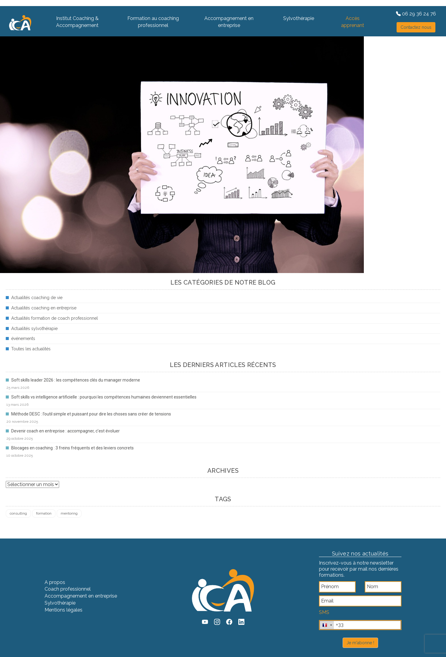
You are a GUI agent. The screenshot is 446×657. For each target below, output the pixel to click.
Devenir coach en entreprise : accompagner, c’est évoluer (65, 431)
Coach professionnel (68, 589)
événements (23, 338)
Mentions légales (63, 610)
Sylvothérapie (298, 18)
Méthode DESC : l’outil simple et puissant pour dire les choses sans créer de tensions (91, 414)
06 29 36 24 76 (416, 14)
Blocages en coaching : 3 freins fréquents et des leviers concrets (72, 447)
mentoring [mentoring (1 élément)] (69, 513)
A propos (55, 582)
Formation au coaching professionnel (153, 21)
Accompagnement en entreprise (228, 21)
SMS (324, 612)
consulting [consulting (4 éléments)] (18, 513)
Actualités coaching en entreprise (43, 307)
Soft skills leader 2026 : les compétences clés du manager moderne (75, 380)
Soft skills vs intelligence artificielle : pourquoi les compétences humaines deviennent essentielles (103, 397)
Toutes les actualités (31, 348)
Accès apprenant (352, 21)
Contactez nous (416, 27)
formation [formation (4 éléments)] (44, 513)
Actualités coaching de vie (36, 297)
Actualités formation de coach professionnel (54, 318)
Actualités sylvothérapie (34, 328)
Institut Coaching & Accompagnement (77, 21)
